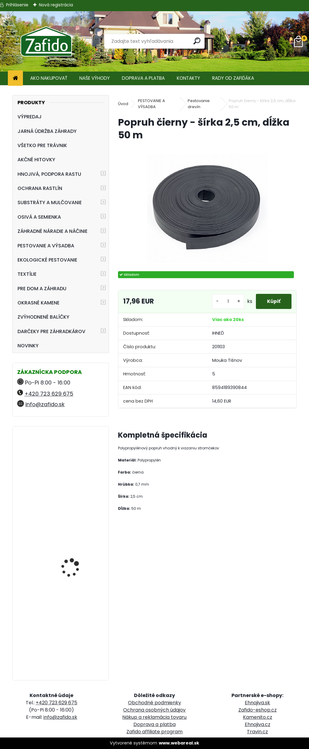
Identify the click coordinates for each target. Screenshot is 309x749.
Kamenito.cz (257, 717)
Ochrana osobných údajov (154, 709)
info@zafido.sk (45, 404)
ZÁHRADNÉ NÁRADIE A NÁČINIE (53, 231)
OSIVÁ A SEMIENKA (39, 217)
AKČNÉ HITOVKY (36, 159)
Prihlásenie (17, 5)
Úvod (123, 104)
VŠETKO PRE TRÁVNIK (42, 145)
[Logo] (46, 41)
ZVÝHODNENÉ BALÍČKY (43, 316)
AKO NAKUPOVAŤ (48, 78)
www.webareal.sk (179, 743)
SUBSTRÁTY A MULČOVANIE (50, 202)
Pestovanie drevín (199, 104)
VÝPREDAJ (30, 116)
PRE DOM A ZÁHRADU (42, 288)
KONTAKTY (188, 78)
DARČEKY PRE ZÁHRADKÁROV (51, 331)
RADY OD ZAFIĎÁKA (233, 78)
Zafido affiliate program (154, 731)
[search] (197, 40)
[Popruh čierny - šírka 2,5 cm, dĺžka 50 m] (207, 206)
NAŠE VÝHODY (94, 78)
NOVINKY (28, 345)
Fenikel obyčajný (69, 455)
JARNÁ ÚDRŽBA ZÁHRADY (47, 131)
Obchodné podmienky (154, 702)
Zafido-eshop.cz (257, 709)
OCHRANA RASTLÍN (40, 188)
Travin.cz (257, 731)
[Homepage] (15, 78)
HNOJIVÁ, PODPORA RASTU (49, 174)
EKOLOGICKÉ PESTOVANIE (47, 259)
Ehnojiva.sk (257, 702)
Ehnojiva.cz (257, 724)
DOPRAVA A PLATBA (143, 78)
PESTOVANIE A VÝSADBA (46, 245)
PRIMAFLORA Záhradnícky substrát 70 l (75, 546)
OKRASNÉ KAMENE (38, 302)
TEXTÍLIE (27, 274)
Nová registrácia (56, 5)
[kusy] (226, 301)
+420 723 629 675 (48, 393)
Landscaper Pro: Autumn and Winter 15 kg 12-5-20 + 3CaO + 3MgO (78, 629)
